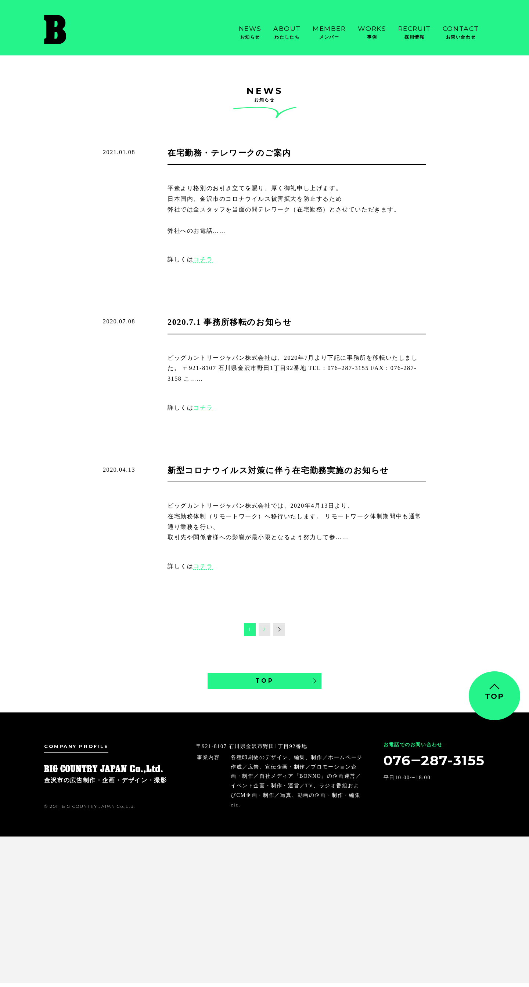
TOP (264, 682)
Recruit (414, 33)
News (250, 33)
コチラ (203, 259)
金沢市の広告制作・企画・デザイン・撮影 (81, 29)
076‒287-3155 (428, 765)
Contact (461, 33)
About (287, 33)
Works (372, 33)
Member (329, 33)
